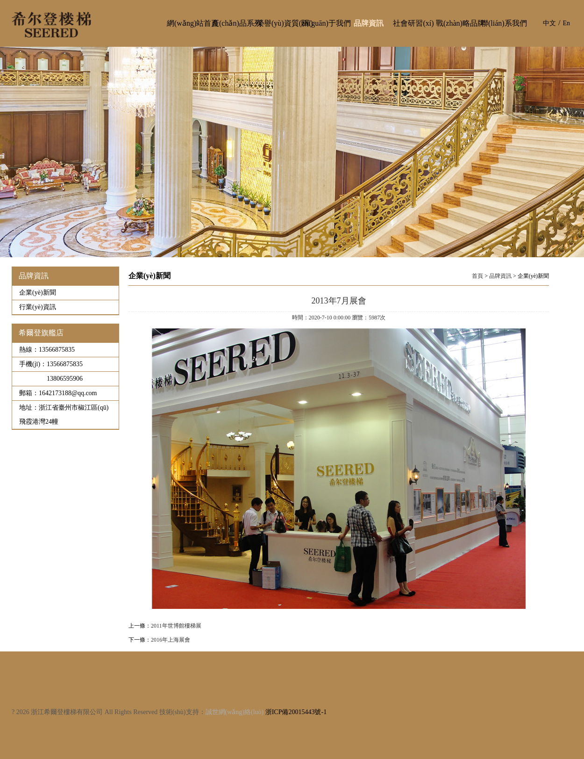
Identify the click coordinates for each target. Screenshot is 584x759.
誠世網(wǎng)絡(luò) (235, 712)
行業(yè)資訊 (37, 307)
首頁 (477, 276)
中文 (549, 23)
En (566, 23)
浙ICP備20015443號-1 (296, 712)
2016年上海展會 (170, 639)
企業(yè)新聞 (37, 292)
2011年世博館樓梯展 (176, 625)
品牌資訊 (500, 276)
